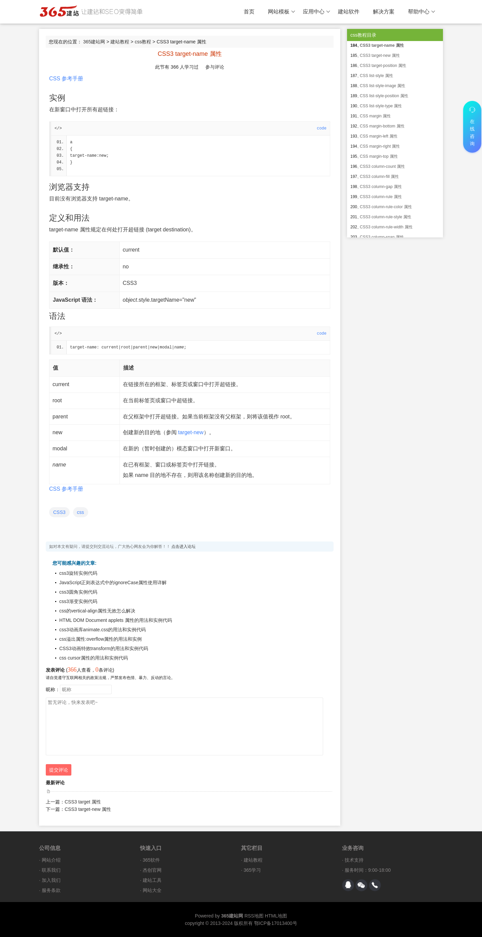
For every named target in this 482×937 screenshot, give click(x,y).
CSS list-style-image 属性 (382, 85)
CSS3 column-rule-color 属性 (386, 206)
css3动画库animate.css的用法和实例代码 (102, 629)
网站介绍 (51, 860)
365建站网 (94, 41)
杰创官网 (152, 870)
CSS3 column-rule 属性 (381, 196)
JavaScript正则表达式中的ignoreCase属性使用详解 (113, 582)
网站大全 (152, 890)
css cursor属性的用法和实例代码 (93, 658)
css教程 (143, 41)
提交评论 (58, 770)
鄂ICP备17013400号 (275, 923)
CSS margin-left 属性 (379, 136)
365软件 (151, 860)
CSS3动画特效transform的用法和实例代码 (103, 648)
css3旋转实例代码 (78, 573)
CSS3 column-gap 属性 (381, 186)
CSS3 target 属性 (83, 801)
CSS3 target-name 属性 (382, 45)
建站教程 (119, 41)
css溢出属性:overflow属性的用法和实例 (100, 639)
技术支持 (354, 860)
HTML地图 (276, 916)
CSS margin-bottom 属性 (382, 126)
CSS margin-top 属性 (379, 156)
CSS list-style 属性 (376, 75)
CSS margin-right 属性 (380, 146)
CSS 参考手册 (66, 78)
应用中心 (316, 12)
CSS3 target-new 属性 (88, 809)
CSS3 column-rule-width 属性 (386, 227)
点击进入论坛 (183, 546)
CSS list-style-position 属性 (384, 95)
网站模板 (281, 12)
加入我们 (51, 880)
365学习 (252, 870)
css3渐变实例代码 (78, 601)
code (321, 128)
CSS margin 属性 (375, 116)
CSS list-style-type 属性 (381, 106)
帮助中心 (421, 12)
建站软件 (348, 11)
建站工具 (152, 880)
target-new (191, 432)
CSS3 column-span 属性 (382, 237)
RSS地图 (254, 916)
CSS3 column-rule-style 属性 (385, 217)
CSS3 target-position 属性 (383, 65)
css (80, 512)
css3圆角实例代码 (78, 592)
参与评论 (214, 67)
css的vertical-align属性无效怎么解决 (97, 610)
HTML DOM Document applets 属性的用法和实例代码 (115, 620)
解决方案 (383, 11)
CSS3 (59, 512)
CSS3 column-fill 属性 (379, 176)
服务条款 (51, 890)
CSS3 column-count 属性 (382, 166)
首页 (249, 11)
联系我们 (51, 870)
